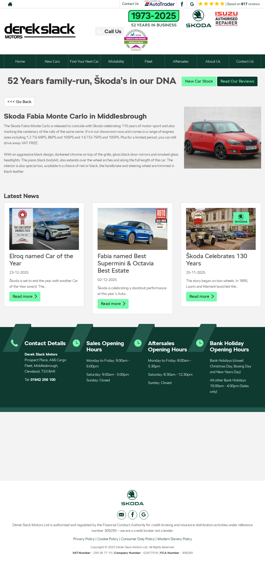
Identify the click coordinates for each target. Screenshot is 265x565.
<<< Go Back (19, 101)
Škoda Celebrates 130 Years (216, 259)
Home (20, 61)
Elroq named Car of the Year (41, 259)
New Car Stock (199, 81)
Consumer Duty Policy (138, 539)
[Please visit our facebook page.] (182, 4)
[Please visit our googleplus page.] (192, 4)
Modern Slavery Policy (174, 539)
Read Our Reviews (237, 81)
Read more (25, 296)
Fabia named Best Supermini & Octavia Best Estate (126, 263)
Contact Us (130, 4)
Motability (116, 61)
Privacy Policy (84, 539)
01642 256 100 (43, 380)
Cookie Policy (107, 539)
